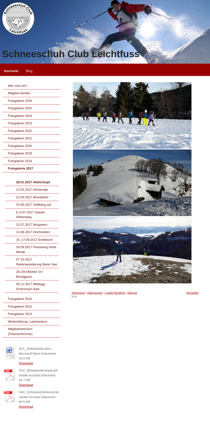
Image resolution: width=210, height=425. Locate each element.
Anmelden (192, 292)
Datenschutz (94, 292)
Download (26, 363)
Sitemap (132, 292)
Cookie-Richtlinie (115, 292)
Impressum (78, 292)
